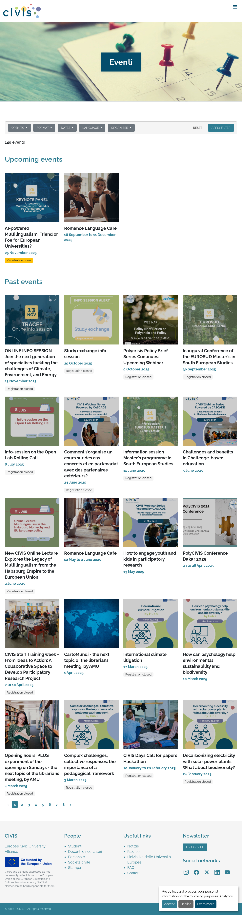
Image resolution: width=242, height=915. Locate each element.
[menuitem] (93, 846)
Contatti (133, 873)
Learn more (205, 904)
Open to (18, 128)
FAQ (130, 867)
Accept (169, 904)
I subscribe (195, 847)
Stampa (74, 867)
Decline (186, 904)
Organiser (120, 128)
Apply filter (221, 128)
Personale (76, 857)
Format (43, 128)
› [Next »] (70, 804)
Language (91, 128)
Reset (197, 128)
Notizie (133, 846)
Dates (66, 128)
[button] (235, 7)
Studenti (75, 846)
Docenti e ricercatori (85, 851)
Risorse (133, 851)
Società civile (79, 862)
